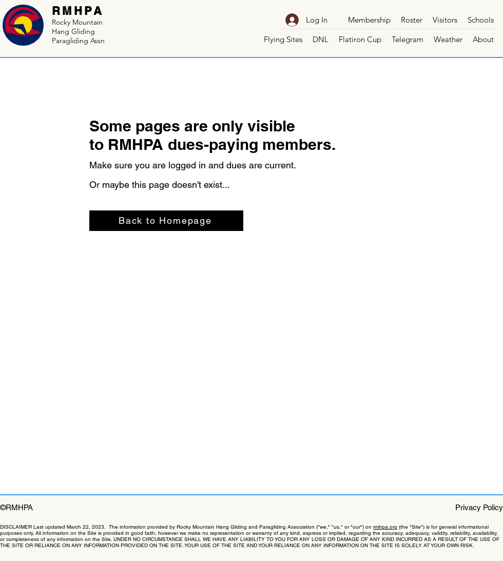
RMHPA (78, 10)
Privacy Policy (479, 507)
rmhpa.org (385, 527)
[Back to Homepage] (166, 220)
